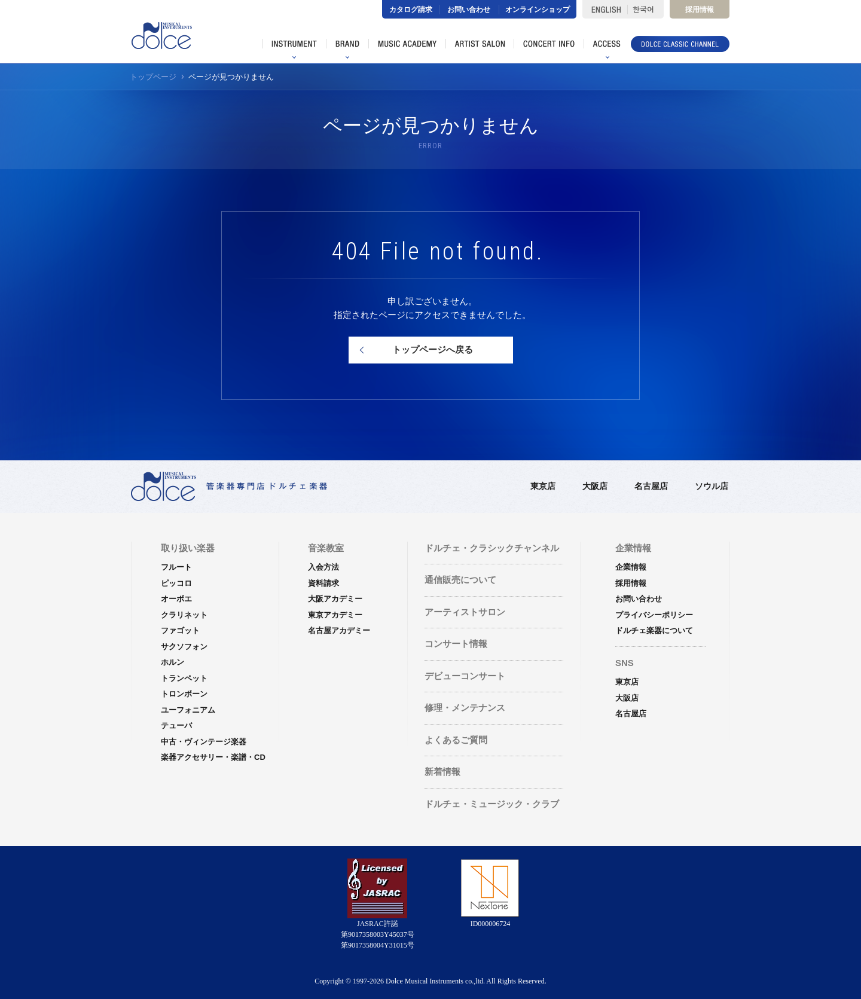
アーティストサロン (465, 612)
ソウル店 (711, 486)
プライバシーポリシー (654, 614)
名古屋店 (651, 486)
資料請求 (323, 583)
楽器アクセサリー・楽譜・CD (213, 757)
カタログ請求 (410, 9)
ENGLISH (604, 9)
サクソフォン (184, 646)
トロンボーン (184, 693)
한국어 (645, 9)
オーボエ (176, 598)
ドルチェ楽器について (654, 630)
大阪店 (594, 486)
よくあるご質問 (456, 740)
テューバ (176, 725)
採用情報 (699, 9)
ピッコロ (176, 583)
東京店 (542, 486)
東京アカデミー (335, 614)
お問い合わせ (468, 9)
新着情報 (442, 771)
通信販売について (460, 580)
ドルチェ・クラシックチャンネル (492, 548)
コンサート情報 (456, 643)
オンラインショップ (537, 9)
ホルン (172, 662)
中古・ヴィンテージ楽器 (203, 741)
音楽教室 (326, 548)
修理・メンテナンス (465, 707)
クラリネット (184, 614)
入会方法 (323, 567)
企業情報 (630, 567)
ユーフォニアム (188, 709)
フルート (176, 567)
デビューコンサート (465, 676)
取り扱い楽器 (188, 548)
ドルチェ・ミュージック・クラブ (492, 804)
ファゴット (180, 630)
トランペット (184, 678)
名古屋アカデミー (339, 630)
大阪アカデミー (335, 598)
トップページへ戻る (432, 349)
